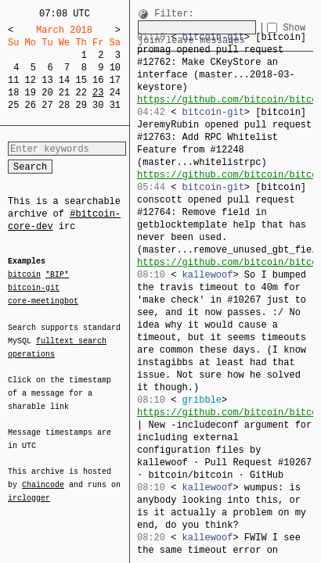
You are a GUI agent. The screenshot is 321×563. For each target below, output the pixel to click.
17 (115, 80)
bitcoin (24, 275)
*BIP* (57, 275)
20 (46, 92)
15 (80, 80)
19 (30, 92)
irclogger (29, 487)
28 (64, 105)
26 (30, 105)
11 (13, 80)
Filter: (173, 14)
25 (13, 105)
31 (115, 105)
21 (64, 92)
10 (115, 67)
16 (97, 80)
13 (46, 80)
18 (13, 92)
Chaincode (43, 475)
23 (97, 92)
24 (115, 92)
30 (97, 105)
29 (80, 105)
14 (64, 80)
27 (46, 105)
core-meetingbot (43, 300)
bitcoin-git (34, 287)
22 (80, 92)
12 (30, 80)
